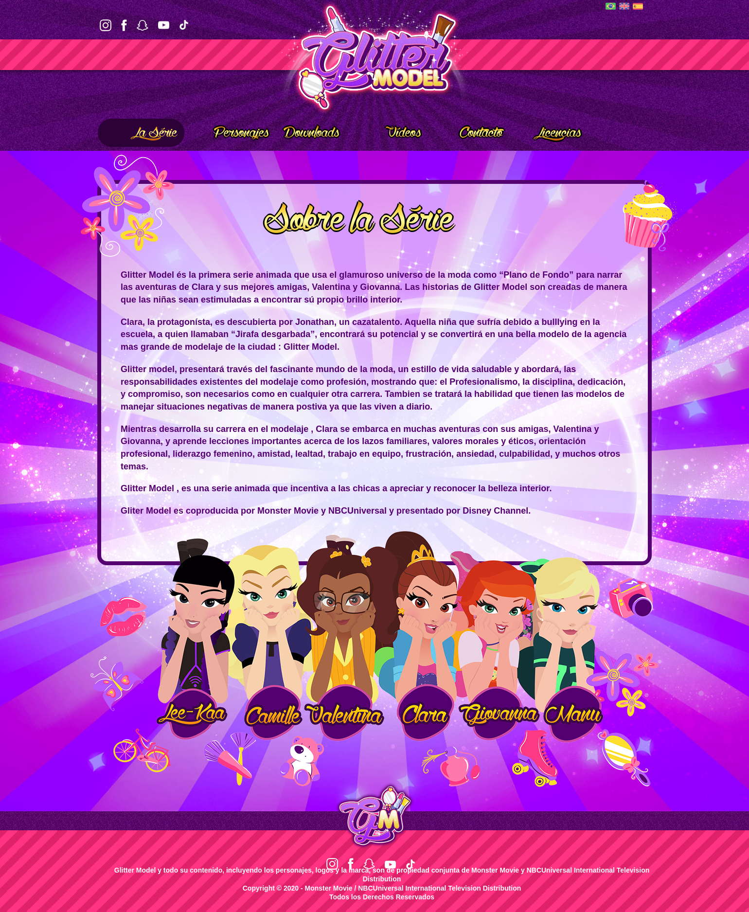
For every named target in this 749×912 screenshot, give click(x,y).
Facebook (124, 25)
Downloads (311, 133)
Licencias (549, 131)
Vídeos (390, 131)
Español (638, 6)
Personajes (230, 131)
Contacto (469, 131)
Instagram (105, 25)
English (624, 6)
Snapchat (142, 25)
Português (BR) (611, 6)
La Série (141, 131)
